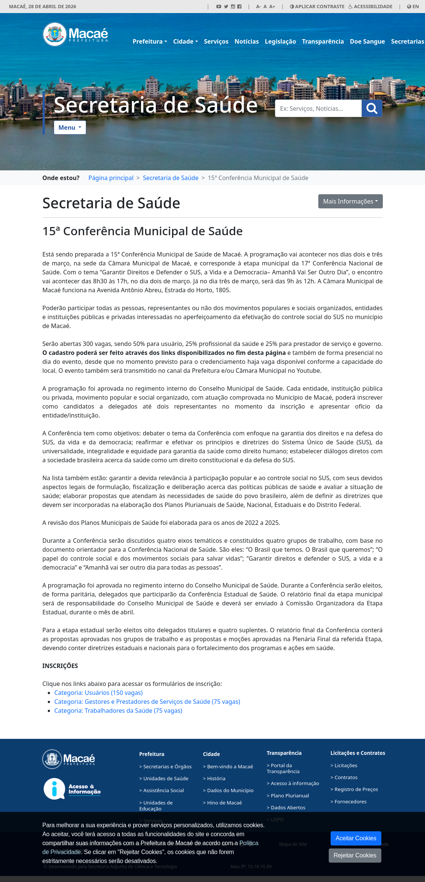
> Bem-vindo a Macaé (228, 766)
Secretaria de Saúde (156, 104)
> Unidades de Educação (155, 805)
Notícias (246, 41)
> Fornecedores (349, 801)
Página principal (111, 178)
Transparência (323, 41)
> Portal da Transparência (283, 768)
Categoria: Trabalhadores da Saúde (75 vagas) (118, 710)
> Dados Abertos (286, 807)
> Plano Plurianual (288, 795)
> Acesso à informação (293, 783)
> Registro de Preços (354, 789)
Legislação (280, 41)
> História (214, 778)
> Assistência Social (161, 790)
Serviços (216, 41)
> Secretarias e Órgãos (165, 766)
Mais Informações (348, 201)
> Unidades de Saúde (163, 778)
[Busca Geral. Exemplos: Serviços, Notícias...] (318, 108)
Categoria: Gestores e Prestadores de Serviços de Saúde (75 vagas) (147, 701)
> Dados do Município (228, 790)
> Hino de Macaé (222, 802)
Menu (68, 127)
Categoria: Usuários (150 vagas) (98, 693)
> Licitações (344, 765)
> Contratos (344, 777)
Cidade (183, 41)
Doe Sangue (367, 41)
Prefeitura (148, 41)
